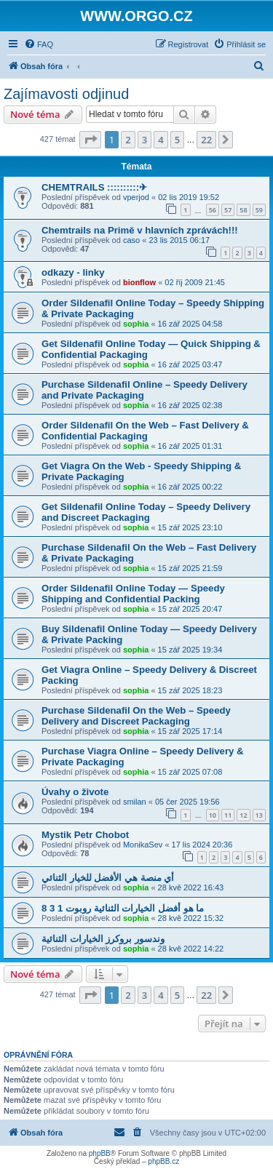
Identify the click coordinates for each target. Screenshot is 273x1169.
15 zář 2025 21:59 (190, 568)
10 (212, 815)
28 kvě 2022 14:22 (191, 948)
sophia (136, 323)
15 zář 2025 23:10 (190, 527)
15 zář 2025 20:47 (190, 609)
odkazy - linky (72, 272)
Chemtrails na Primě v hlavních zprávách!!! (139, 230)
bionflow (139, 282)
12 (243, 815)
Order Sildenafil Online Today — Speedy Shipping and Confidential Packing (133, 594)
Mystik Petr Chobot (85, 834)
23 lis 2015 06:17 (179, 240)
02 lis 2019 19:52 (188, 197)
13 (259, 815)
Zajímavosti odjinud (66, 94)
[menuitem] (38, 44)
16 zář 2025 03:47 (190, 364)
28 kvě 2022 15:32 (191, 918)
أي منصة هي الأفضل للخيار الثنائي (107, 877)
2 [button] (127, 139)
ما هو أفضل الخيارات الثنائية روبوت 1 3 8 (122, 908)
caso (131, 240)
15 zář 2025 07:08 (190, 771)
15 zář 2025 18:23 (190, 690)
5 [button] (177, 139)
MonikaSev (142, 844)
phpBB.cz (163, 1161)
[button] (90, 139)
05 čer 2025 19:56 (187, 801)
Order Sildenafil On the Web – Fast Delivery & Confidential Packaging (145, 431)
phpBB (100, 1153)
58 (243, 210)
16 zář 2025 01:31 (190, 446)
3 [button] (144, 139)
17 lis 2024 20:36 (202, 844)
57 (228, 210)
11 (228, 815)
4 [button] (160, 139)
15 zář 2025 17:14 (190, 731)
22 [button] (206, 139)
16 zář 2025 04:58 (190, 323)
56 (212, 210)
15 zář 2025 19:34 (190, 649)
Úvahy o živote (74, 791)
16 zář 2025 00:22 (190, 486)
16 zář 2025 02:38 (190, 405)
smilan (134, 801)
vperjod (136, 197)
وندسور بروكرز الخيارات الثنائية (103, 938)
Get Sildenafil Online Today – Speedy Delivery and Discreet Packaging (145, 512)
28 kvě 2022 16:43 (191, 887)
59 (259, 210)
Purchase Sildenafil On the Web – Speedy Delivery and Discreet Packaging (136, 716)
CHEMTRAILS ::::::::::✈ (94, 187)
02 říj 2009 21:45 (195, 282)
